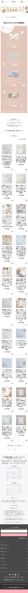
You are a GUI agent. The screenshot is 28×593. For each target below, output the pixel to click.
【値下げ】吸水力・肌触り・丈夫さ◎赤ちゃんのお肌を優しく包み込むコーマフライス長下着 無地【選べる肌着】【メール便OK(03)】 (21, 251)
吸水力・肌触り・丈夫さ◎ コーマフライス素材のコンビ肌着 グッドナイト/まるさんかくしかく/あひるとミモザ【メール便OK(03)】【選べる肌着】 (21, 315)
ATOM (22, 577)
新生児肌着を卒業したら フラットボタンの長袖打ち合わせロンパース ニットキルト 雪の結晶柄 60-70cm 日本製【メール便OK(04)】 (7, 161)
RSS (18, 577)
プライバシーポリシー (20, 579)
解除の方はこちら (23, 538)
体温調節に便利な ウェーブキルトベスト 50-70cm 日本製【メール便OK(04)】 (7, 312)
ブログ (6, 577)
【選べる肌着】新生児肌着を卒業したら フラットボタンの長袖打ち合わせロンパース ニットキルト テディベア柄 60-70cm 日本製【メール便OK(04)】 (21, 284)
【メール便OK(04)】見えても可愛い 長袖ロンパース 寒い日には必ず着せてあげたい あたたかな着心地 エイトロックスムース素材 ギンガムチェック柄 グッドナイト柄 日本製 (7, 252)
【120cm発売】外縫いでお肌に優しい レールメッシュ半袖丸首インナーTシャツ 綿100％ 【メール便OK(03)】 (7, 282)
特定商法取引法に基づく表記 (9, 579)
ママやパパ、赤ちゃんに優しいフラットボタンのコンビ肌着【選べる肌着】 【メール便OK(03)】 (21, 430)
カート (23, 1)
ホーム (2, 17)
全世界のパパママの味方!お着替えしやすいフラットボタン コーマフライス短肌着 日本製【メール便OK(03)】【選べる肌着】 (21, 374)
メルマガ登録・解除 (12, 577)
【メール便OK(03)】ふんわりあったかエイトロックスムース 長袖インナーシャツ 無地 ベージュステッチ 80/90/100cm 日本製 (7, 374)
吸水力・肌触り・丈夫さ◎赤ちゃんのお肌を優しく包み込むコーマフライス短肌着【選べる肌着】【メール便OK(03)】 (7, 402)
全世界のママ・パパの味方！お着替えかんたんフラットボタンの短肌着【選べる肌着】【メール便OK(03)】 (21, 403)
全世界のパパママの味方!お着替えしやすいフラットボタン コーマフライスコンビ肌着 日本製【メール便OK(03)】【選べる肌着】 (7, 345)
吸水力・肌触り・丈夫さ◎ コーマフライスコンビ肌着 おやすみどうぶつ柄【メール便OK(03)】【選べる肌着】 (21, 189)
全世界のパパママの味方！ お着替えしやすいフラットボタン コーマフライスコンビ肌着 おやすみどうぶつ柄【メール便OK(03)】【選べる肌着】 (7, 190)
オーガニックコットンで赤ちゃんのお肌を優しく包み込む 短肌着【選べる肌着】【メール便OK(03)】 (21, 159)
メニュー (5, 2)
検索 (14, 2)
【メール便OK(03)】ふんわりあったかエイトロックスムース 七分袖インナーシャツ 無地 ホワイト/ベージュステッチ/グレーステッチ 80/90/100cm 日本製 (7, 221)
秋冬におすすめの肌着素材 (10, 17)
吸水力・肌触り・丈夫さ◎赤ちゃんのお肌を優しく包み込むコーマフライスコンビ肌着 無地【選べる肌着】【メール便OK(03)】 (7, 431)
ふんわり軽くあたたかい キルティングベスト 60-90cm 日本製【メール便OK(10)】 (21, 343)
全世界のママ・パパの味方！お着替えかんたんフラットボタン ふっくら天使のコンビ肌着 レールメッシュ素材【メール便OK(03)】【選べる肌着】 (21, 221)
